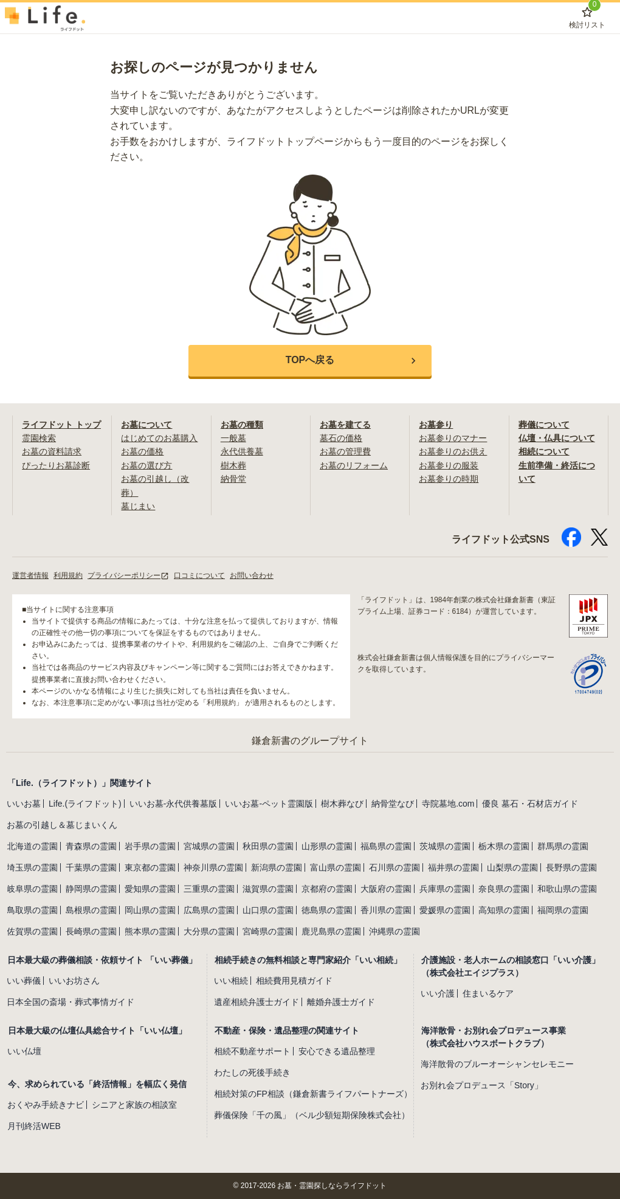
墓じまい (138, 506)
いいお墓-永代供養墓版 (173, 803)
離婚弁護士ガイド (341, 1002)
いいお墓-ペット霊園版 (269, 803)
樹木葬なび (342, 803)
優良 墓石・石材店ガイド (530, 803)
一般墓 (233, 438)
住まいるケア (488, 993)
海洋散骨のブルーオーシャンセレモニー (497, 1064)
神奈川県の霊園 (213, 867)
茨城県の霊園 (444, 846)
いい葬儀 (24, 980)
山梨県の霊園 (512, 867)
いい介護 (438, 993)
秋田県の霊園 (268, 846)
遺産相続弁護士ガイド (256, 1002)
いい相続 (231, 980)
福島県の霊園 (386, 846)
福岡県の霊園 (562, 910)
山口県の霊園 (268, 910)
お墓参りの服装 (448, 465)
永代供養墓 (242, 451)
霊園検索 (39, 438)
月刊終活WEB (34, 1126)
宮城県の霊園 (209, 846)
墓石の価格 (341, 438)
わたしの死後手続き (252, 1072)
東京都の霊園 (150, 867)
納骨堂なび (392, 803)
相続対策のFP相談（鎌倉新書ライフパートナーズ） (313, 1094)
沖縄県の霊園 (394, 931)
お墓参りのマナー (453, 438)
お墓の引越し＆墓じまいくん (62, 825)
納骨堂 (233, 479)
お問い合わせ (252, 575)
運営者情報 (30, 575)
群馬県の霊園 (562, 846)
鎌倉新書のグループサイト (310, 740)
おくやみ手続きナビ (45, 1104)
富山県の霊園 (335, 867)
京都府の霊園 (327, 888)
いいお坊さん (74, 980)
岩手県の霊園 (150, 846)
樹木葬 (233, 465)
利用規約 (68, 575)
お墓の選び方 (146, 465)
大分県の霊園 (209, 931)
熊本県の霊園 (150, 931)
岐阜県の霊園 (32, 888)
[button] (310, 361)
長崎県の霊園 (91, 931)
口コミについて (199, 575)
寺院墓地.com (448, 803)
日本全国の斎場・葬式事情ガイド (70, 1002)
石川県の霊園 (394, 867)
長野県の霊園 (571, 867)
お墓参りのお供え (453, 451)
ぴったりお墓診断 (56, 465)
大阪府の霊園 (386, 888)
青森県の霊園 (91, 846)
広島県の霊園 (209, 910)
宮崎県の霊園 (268, 931)
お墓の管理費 (345, 451)
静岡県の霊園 (91, 888)
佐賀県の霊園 (32, 931)
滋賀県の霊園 (268, 888)
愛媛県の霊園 (444, 910)
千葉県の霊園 (91, 867)
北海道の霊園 (32, 846)
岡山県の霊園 (150, 910)
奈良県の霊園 (503, 888)
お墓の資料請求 (51, 451)
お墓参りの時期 (448, 479)
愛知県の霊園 (150, 888)
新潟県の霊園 (276, 867)
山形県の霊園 (327, 846)
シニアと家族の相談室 (134, 1104)
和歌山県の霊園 (567, 888)
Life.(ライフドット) (85, 803)
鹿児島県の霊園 (331, 931)
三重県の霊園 (209, 888)
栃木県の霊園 (503, 846)
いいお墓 (24, 803)
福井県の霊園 (453, 867)
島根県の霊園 (91, 910)
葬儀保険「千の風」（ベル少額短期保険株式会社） (312, 1115)
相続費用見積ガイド (294, 980)
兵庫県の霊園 (444, 888)
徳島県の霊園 (327, 910)
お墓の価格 (142, 451)
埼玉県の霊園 (32, 867)
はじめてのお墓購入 (159, 438)
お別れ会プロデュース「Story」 (482, 1085)
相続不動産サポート (252, 1051)
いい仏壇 (24, 1051)
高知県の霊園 (503, 910)
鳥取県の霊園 (32, 910)
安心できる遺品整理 (336, 1051)
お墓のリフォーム (354, 465)
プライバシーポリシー (128, 575)
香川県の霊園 (386, 910)
